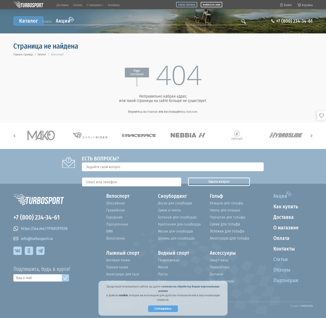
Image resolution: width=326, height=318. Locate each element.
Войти (286, 5)
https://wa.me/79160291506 (41, 229)
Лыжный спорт (123, 253)
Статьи (280, 259)
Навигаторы (220, 267)
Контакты (114, 5)
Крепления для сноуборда (180, 224)
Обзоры (281, 270)
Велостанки (115, 238)
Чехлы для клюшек (226, 210)
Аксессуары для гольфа (229, 238)
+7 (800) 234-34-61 (292, 21)
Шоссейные (115, 203)
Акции (65, 20)
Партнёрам (285, 280)
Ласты (163, 274)
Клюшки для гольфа (227, 203)
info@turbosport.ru (33, 240)
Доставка (62, 5)
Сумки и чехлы (170, 210)
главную (152, 112)
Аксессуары (223, 253)
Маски (163, 267)
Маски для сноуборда (176, 231)
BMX (109, 231)
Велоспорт (118, 196)
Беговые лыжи (118, 260)
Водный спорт (174, 253)
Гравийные (115, 210)
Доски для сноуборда (175, 203)
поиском (191, 112)
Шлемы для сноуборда (177, 238)
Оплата (77, 5)
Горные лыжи (117, 267)
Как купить (285, 206)
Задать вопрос (272, 167)
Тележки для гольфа (227, 231)
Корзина (305, 5)
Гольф (217, 196)
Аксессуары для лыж (123, 274)
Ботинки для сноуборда (178, 217)
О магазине (95, 5)
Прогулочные (117, 224)
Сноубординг (173, 196)
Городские (114, 217)
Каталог (28, 21)
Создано (301, 305)
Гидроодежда (169, 260)
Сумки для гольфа (225, 224)
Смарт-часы (219, 260)
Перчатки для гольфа (228, 217)
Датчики (217, 274)
